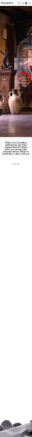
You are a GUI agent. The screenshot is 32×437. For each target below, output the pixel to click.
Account (26, 3)
